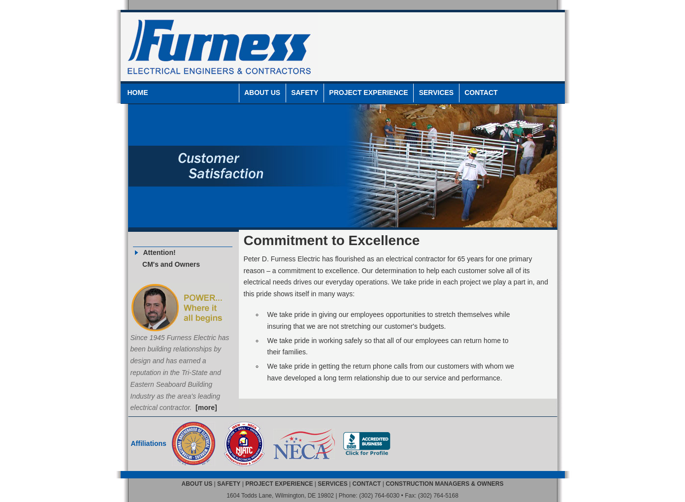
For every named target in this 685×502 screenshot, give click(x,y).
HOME (138, 92)
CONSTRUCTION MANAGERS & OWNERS (444, 483)
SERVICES (436, 92)
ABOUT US (262, 92)
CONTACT (480, 92)
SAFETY (304, 92)
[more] (206, 407)
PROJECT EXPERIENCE (368, 92)
